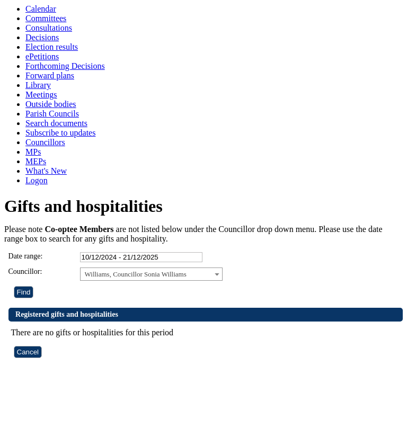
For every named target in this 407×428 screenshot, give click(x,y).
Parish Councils (52, 113)
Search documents (56, 123)
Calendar (40, 8)
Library (38, 85)
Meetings (41, 94)
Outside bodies (50, 104)
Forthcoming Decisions (65, 65)
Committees (45, 18)
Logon (36, 180)
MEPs (35, 161)
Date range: (25, 256)
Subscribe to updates (60, 132)
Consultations (48, 27)
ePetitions (42, 56)
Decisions (42, 37)
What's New (46, 170)
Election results (51, 46)
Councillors (45, 142)
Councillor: (25, 271)
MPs (33, 151)
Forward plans (49, 75)
